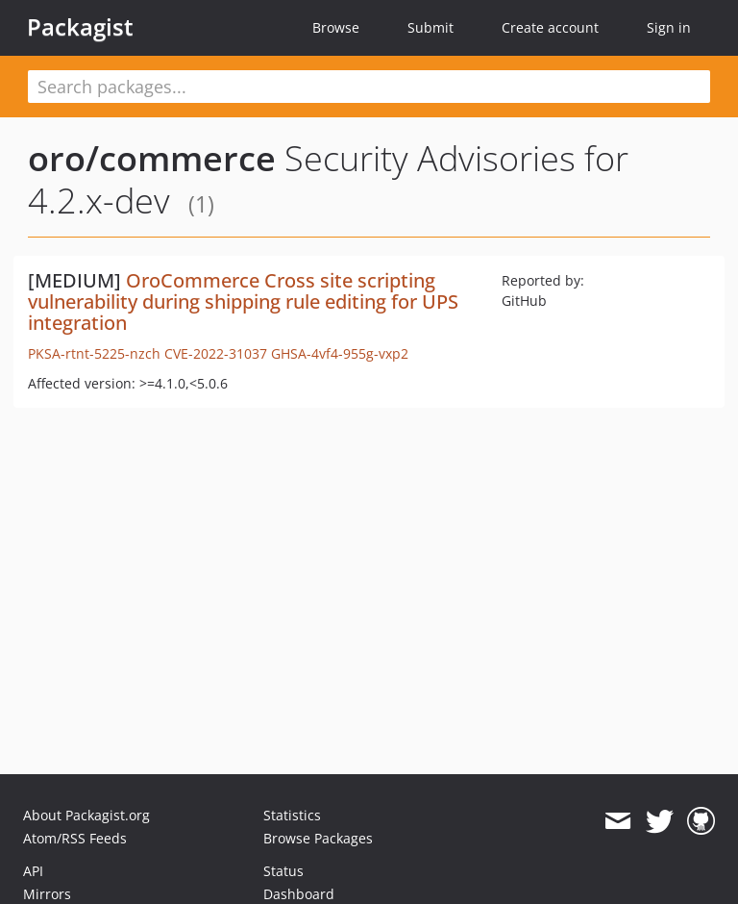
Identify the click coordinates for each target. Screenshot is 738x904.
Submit (430, 27)
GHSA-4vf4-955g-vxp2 (339, 353)
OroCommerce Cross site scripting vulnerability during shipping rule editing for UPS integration (243, 301)
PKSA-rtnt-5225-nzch (94, 353)
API (33, 871)
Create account (550, 27)
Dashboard (298, 894)
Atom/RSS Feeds (75, 838)
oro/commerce (152, 158)
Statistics (292, 815)
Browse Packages (318, 838)
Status (283, 871)
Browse (335, 27)
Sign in (669, 27)
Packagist (80, 27)
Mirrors (47, 894)
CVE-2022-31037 (215, 353)
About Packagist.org (86, 815)
